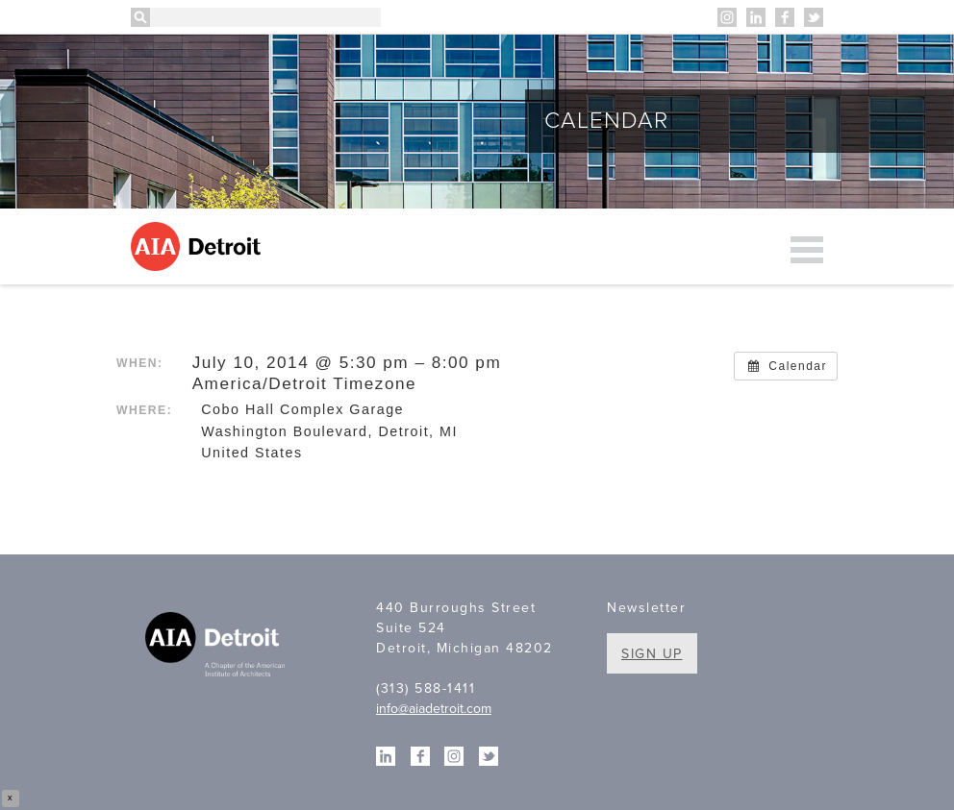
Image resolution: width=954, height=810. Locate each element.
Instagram (727, 17)
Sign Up (652, 654)
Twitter (813, 17)
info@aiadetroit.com (433, 708)
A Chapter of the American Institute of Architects (217, 647)
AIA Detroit (198, 246)
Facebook (784, 17)
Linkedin (756, 17)
